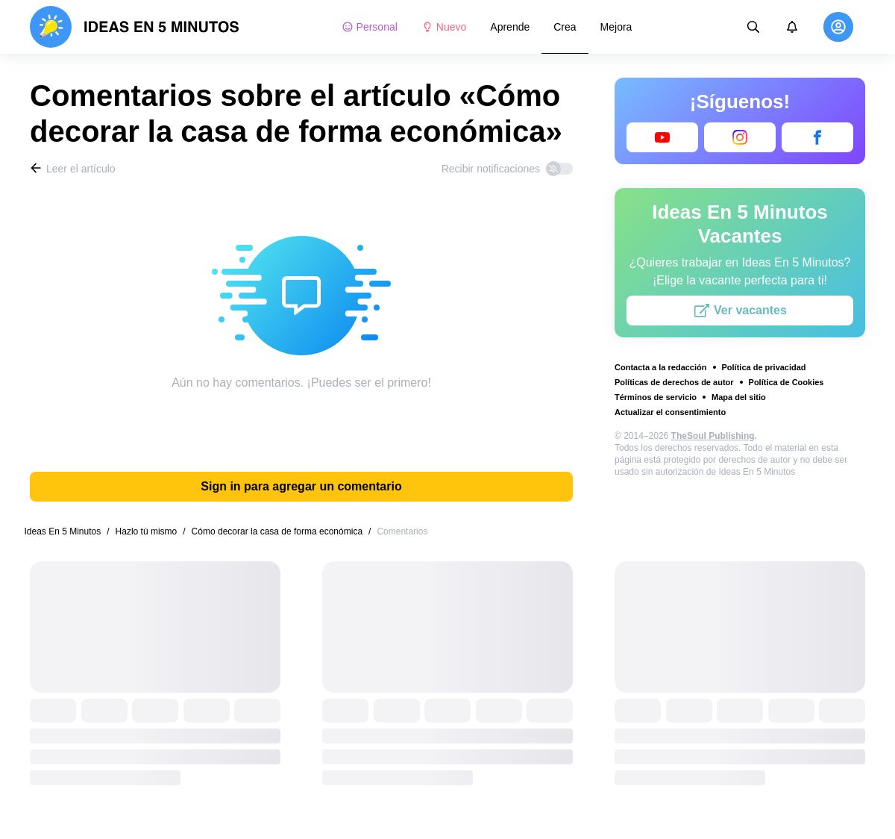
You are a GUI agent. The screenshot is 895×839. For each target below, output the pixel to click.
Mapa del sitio (739, 397)
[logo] (134, 27)
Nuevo (443, 27)
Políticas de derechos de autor (674, 382)
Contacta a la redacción (661, 367)
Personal (370, 27)
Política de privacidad (764, 367)
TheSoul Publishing (713, 436)
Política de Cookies (786, 382)
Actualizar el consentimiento (670, 412)
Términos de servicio (656, 397)
